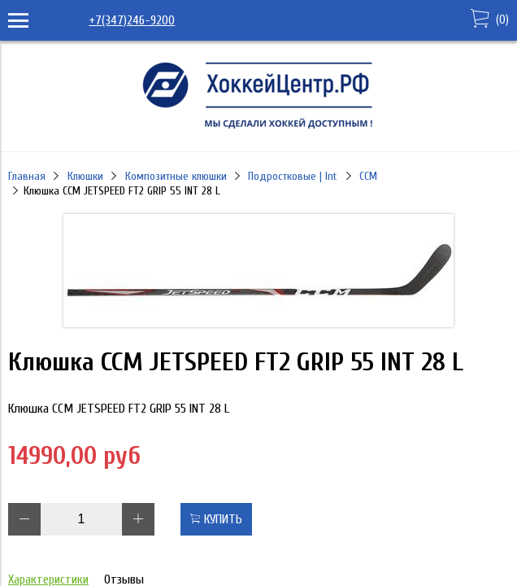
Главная (27, 176)
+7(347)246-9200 (132, 20)
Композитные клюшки (176, 176)
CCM (368, 176)
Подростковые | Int (292, 176)
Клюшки (85, 176)
